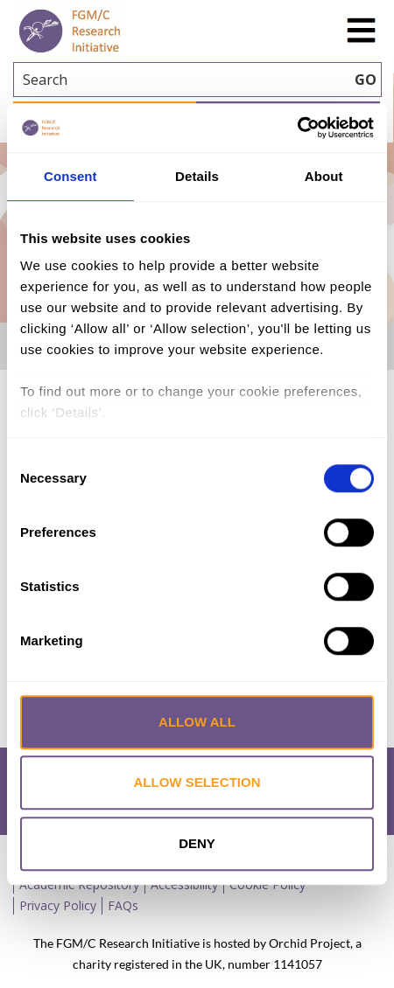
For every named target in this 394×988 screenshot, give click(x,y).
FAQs (123, 905)
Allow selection (197, 782)
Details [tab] (197, 176)
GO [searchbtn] (365, 79)
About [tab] (324, 176)
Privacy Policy (57, 905)
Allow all (197, 721)
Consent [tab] (70, 176)
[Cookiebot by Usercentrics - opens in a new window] (297, 127)
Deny (197, 843)
